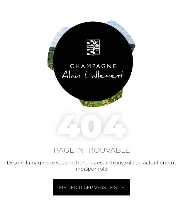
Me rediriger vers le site (91, 187)
